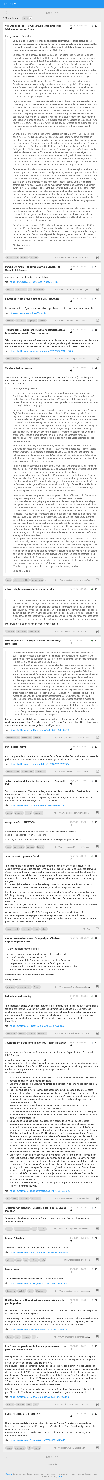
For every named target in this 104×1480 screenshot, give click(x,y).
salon (45, 1198)
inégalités (42, 1033)
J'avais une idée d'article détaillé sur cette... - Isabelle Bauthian (35, 1042)
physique (31, 320)
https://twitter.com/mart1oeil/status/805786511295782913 (39, 729)
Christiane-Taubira (21, 580)
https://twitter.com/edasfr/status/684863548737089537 (38, 1025)
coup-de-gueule (13, 771)
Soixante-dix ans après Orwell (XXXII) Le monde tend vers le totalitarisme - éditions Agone (34, 27)
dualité (37, 737)
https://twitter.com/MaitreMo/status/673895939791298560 (39, 1396)
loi (34, 1337)
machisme (36, 1198)
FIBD (15, 1198)
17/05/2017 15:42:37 (79, 298)
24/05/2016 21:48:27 (79, 746)
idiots (44, 929)
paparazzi (38, 813)
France (36, 987)
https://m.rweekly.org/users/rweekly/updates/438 (34, 281)
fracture (37, 1448)
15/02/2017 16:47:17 (79, 329)
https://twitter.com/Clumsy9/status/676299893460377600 (39, 1252)
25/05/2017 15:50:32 (79, 266)
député (9, 1337)
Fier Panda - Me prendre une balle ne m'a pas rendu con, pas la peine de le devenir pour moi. (35, 1348)
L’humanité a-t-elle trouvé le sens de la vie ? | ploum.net (32, 298)
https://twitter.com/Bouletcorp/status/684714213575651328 (40, 1190)
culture (24, 359)
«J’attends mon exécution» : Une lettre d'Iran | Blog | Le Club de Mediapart (35, 1209)
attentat (10, 1404)
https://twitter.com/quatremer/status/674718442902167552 (39, 1329)
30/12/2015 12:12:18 (79, 1207)
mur (25, 1260)
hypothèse (21, 320)
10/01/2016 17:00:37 (79, 938)
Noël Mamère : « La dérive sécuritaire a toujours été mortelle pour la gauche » (34, 1302)
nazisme (34, 257)
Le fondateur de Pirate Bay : (18, 996)
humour (40, 847)
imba (48, 580)
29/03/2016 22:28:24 (79, 781)
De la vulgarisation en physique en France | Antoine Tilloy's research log (33, 642)
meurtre (42, 1229)
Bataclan (20, 1404)
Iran (34, 1229)
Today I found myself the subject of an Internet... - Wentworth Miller (35, 782)
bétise (9, 1448)
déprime (22, 1033)
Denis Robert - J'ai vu (15, 746)
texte (27, 18)
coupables (26, 929)
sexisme (45, 359)
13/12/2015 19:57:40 (79, 1346)
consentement (12, 359)
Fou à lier (10, 4)
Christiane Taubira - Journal (18, 367)
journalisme (40, 771)
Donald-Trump (37, 580)
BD (8, 1198)
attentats (10, 987)
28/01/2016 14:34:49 (79, 822)
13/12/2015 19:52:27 (79, 1413)
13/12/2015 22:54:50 (79, 1300)
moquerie (18, 813)
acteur (9, 813)
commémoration (24, 987)
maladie (22, 1291)
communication (13, 737)
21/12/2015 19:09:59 (79, 1269)
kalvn (60, 1476)
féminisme (35, 359)
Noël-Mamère (43, 1337)
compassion (19, 847)
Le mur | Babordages (15, 1238)
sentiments (38, 289)
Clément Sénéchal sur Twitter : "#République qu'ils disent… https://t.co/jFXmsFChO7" (33, 940)
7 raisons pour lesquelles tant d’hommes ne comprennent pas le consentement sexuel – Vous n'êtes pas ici (35, 331)
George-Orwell (12, 257)
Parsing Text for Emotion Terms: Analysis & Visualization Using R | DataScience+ (32, 268)
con (36, 1404)
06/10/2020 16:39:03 (79, 25)
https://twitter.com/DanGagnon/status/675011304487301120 (40, 1283)
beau (9, 580)
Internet (32, 1033)
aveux (9, 1229)
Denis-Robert (27, 771)
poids (48, 813)
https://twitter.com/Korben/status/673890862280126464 (38, 1440)
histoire (24, 257)
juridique (26, 1337)
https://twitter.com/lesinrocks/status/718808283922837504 (39, 764)
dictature (44, 1404)
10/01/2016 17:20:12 (79, 856)
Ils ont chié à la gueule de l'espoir (22, 856)
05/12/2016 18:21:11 (79, 640)
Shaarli (9, 1474)
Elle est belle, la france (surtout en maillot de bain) (29, 589)
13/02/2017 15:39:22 (79, 367)
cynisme (30, 847)
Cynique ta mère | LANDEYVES (20, 822)
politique (44, 257)
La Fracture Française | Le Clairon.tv (22, 1413)
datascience (21, 289)
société (45, 631)
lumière (46, 737)
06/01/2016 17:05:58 (79, 1042)
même (28, 813)
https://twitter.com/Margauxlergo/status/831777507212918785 (41, 351)
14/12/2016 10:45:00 (79, 589)
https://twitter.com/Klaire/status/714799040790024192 (37, 805)
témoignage (40, 1291)
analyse (10, 289)
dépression (11, 1033)
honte (45, 987)
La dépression (12, 1269)
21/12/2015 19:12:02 (79, 1238)
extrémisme (20, 1448)
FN (29, 1448)
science (42, 320)
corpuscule (26, 737)
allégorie (10, 1260)
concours (10, 631)
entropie (10, 320)
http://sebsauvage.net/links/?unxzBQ (28, 312)
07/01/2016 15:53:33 (79, 996)
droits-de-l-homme (22, 1229)
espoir (36, 929)
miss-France (34, 631)
